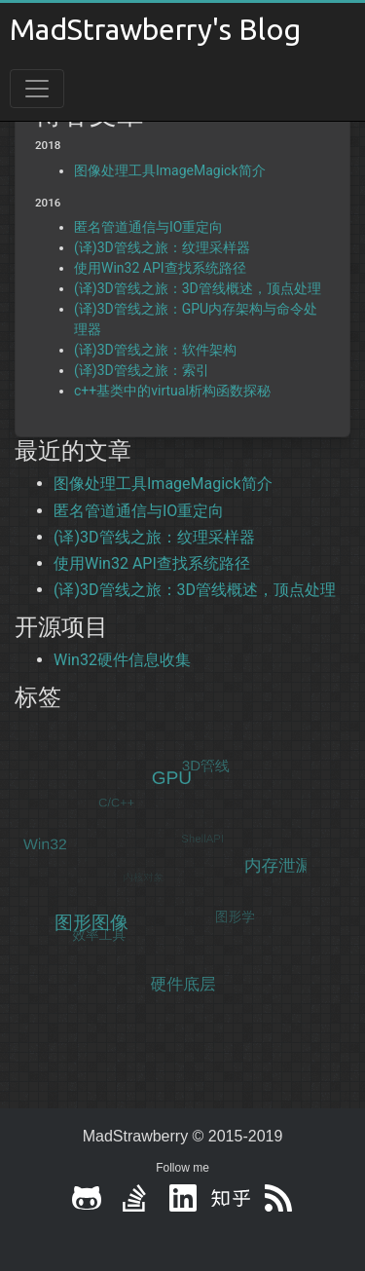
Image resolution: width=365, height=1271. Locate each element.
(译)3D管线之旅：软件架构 (155, 349)
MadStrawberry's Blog (155, 29)
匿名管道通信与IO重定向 (148, 227)
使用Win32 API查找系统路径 (160, 268)
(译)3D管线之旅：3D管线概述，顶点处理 (197, 288)
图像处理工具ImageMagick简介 (170, 170)
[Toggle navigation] (37, 88)
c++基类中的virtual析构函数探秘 (172, 390)
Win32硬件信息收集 (122, 660)
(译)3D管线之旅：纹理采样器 (162, 247)
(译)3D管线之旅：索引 (141, 370)
